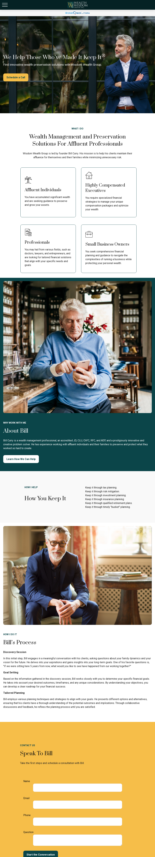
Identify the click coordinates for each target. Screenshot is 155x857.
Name (26, 781)
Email (26, 798)
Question (28, 832)
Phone (27, 815)
